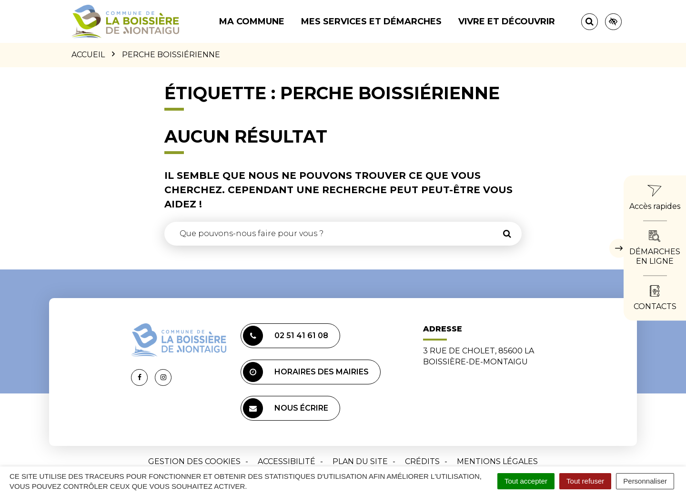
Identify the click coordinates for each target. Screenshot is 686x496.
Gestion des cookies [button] (194, 461)
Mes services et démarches (371, 21)
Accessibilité (286, 461)
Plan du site (360, 461)
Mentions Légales (497, 461)
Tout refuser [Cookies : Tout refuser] (585, 481)
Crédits (422, 461)
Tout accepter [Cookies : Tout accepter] (525, 481)
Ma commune (251, 21)
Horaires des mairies (306, 372)
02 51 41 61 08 (285, 336)
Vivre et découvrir (506, 21)
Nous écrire (285, 408)
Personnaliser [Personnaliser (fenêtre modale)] (645, 481)
